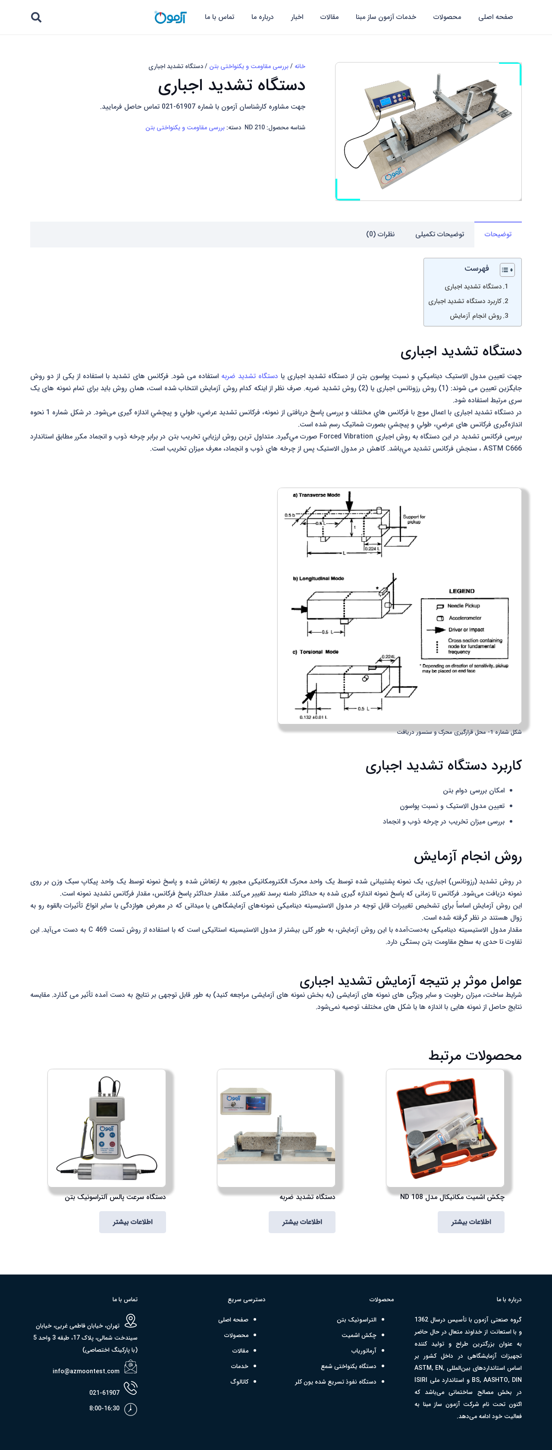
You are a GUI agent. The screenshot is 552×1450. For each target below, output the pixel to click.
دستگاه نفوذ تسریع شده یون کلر (335, 1382)
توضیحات (498, 234)
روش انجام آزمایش (476, 316)
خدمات (239, 1366)
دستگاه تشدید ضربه (249, 376)
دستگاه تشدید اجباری (473, 287)
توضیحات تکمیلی (439, 234)
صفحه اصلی (233, 1320)
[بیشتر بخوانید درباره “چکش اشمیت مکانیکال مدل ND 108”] (471, 1222)
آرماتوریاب (363, 1351)
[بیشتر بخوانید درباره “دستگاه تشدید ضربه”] (302, 1222)
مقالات (240, 1351)
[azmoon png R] (170, 17)
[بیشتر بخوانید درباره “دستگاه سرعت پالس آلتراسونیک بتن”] (132, 1222)
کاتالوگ (239, 1382)
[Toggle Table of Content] (503, 270)
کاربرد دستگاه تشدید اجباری (465, 301)
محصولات (236, 1335)
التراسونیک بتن (356, 1320)
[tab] (498, 234)
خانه (300, 67)
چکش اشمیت (359, 1335)
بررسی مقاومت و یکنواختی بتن (249, 67)
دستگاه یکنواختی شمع (348, 1366)
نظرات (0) (380, 234)
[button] (36, 17)
